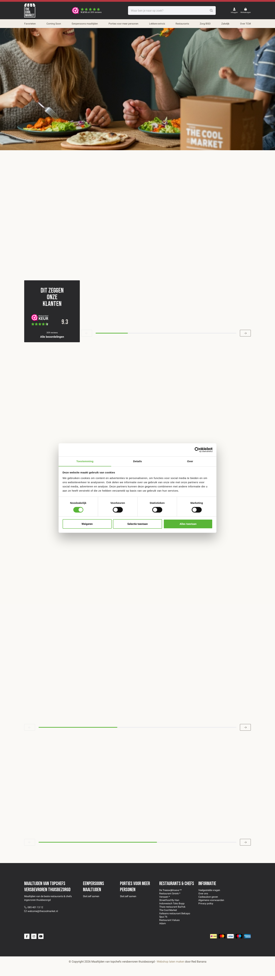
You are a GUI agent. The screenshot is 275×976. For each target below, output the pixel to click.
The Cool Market (168, 919)
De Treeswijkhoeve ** (170, 899)
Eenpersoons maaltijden (85, 23)
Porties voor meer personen (123, 23)
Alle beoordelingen (52, 346)
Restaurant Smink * (169, 902)
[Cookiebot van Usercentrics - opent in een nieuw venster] (197, 449)
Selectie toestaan (137, 524)
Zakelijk (225, 23)
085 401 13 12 (35, 916)
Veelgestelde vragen (209, 899)
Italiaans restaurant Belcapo (174, 922)
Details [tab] (137, 461)
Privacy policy (205, 912)
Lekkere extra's (157, 23)
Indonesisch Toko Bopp (172, 912)
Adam (162, 932)
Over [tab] (190, 461)
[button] (86, 342)
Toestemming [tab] (84, 461)
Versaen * (164, 906)
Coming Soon (53, 23)
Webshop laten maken (170, 971)
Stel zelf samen (91, 905)
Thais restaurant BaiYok (172, 916)
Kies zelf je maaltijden (124, 96)
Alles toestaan (188, 524)
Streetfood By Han (169, 909)
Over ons (203, 902)
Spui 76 (163, 926)
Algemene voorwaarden (211, 909)
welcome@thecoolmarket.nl (43, 920)
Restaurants (182, 23)
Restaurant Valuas (169, 929)
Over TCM (245, 23)
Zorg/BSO (205, 23)
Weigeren (87, 524)
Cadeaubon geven (208, 906)
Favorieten (30, 23)
